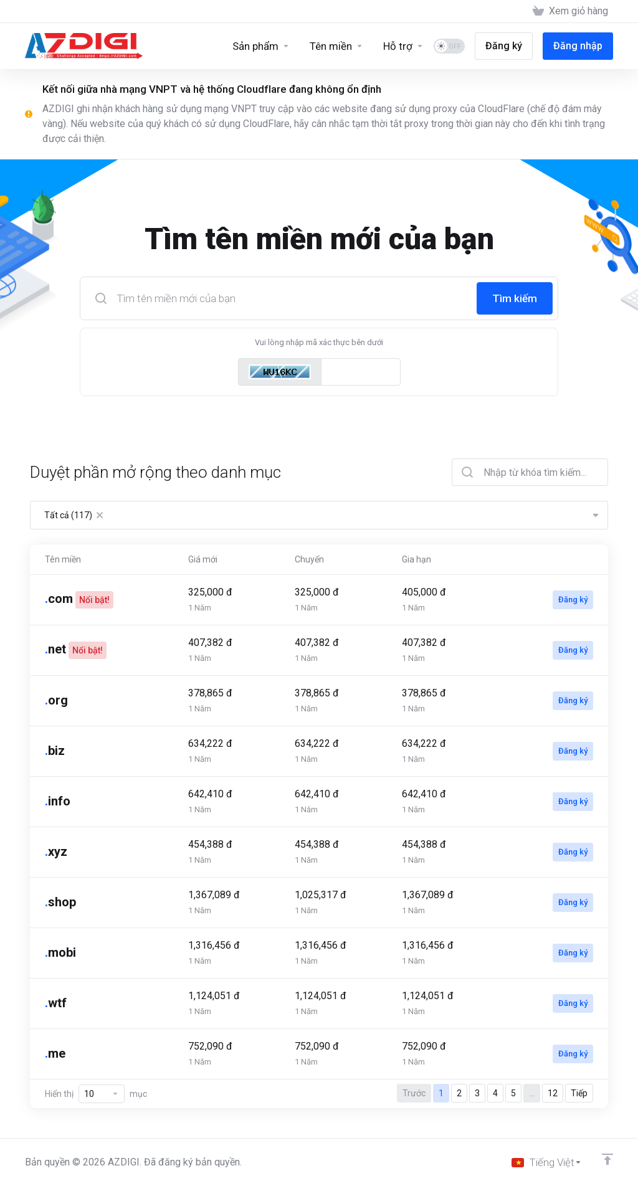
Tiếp (579, 1093)
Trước (414, 1093)
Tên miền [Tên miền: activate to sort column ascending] (63, 559)
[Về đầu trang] (607, 1159)
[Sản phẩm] (261, 46)
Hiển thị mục (96, 1093)
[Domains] (336, 46)
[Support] (403, 46)
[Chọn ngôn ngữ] (547, 1162)
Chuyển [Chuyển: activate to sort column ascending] (309, 559)
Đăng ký (573, 599)
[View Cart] (570, 11)
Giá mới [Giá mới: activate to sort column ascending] (202, 559)
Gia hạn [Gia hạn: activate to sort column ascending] (416, 559)
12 (553, 1093)
